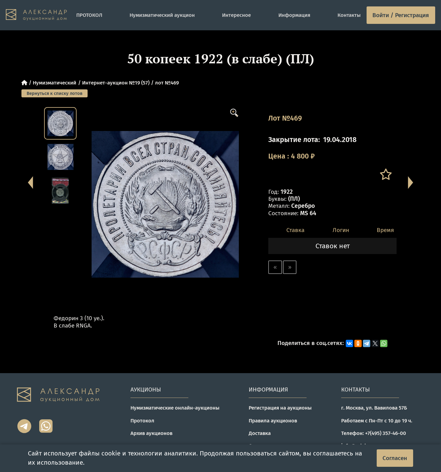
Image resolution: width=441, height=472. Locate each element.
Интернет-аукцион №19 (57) (115, 83)
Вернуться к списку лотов (54, 93)
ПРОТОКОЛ (89, 15)
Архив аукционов (151, 433)
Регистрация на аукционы (280, 408)
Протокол (142, 421)
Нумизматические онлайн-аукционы (175, 408)
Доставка (260, 433)
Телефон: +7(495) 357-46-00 (373, 433)
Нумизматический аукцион (162, 15)
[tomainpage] (38, 15)
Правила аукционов (273, 421)
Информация (294, 15)
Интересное (236, 15)
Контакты (349, 15)
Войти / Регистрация (400, 15)
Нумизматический (54, 83)
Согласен (395, 458)
